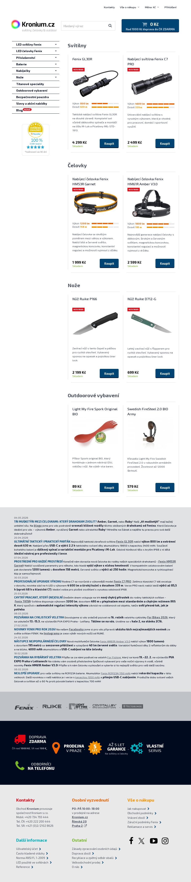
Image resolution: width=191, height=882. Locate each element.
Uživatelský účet (27, 848)
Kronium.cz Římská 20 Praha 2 (80, 821)
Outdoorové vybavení (93, 395)
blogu (38, 525)
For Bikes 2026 (157, 617)
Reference (23, 867)
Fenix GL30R (124, 541)
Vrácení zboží (136, 817)
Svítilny (77, 45)
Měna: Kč (150, 7)
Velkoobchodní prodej (86, 862)
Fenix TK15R (23, 601)
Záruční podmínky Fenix (142, 822)
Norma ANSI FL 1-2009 (30, 858)
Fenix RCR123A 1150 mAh (116, 673)
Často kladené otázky (30, 853)
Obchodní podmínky (140, 813)
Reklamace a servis (140, 826)
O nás (75, 867)
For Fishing (114, 657)
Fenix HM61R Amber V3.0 (115, 641)
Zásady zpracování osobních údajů (94, 848)
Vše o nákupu (128, 7)
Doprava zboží (81, 853)
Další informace (31, 840)
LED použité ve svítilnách (32, 862)
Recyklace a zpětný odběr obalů (93, 858)
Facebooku (76, 629)
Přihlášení (170, 7)
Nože (74, 285)
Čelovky (77, 165)
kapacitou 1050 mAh (87, 677)
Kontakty (109, 7)
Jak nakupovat (136, 808)
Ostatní (79, 840)
